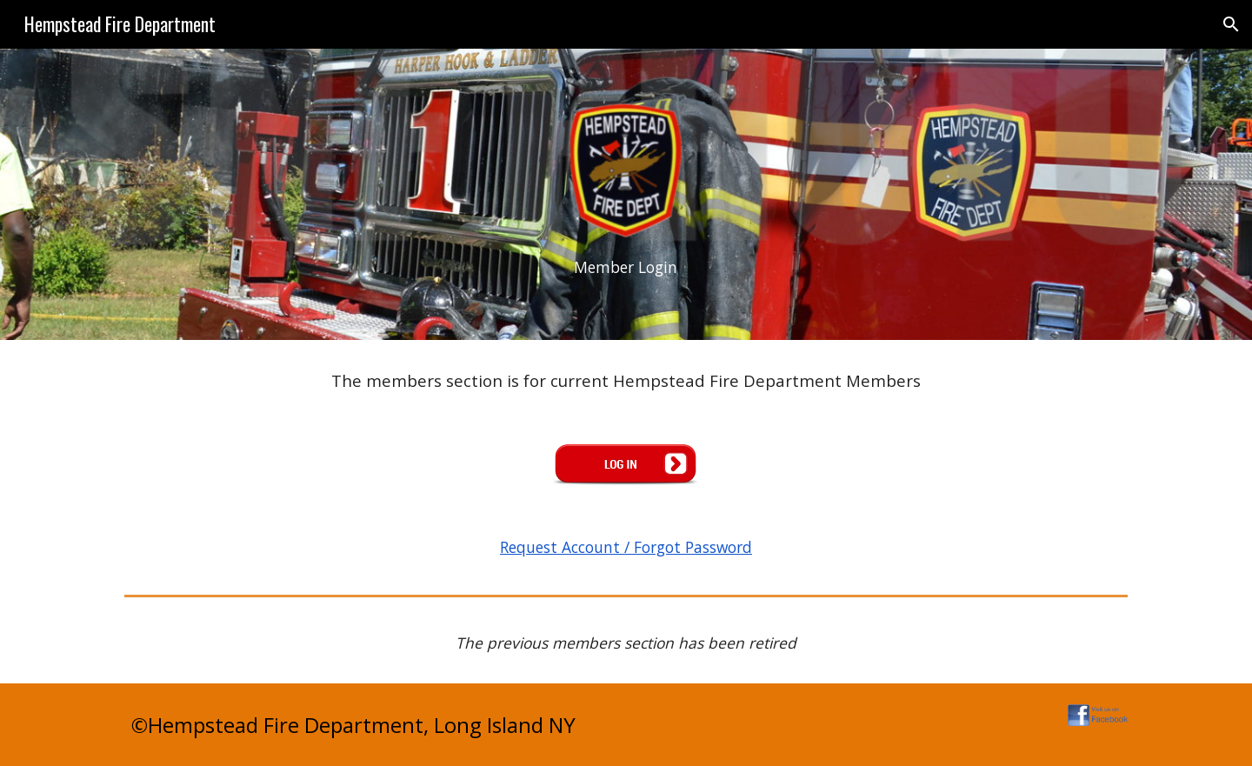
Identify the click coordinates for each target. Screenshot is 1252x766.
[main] (626, 267)
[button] (1231, 24)
